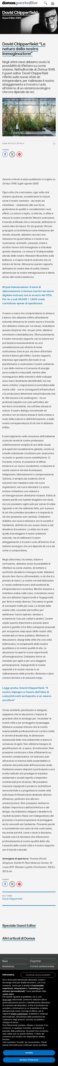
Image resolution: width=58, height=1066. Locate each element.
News (5, 961)
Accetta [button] (29, 1052)
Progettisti (35, 961)
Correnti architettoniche (42, 966)
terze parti (6, 999)
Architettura (8, 966)
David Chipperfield (12, 899)
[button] (37, 974)
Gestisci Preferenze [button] (29, 1060)
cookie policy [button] (8, 994)
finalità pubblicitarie (19, 1014)
